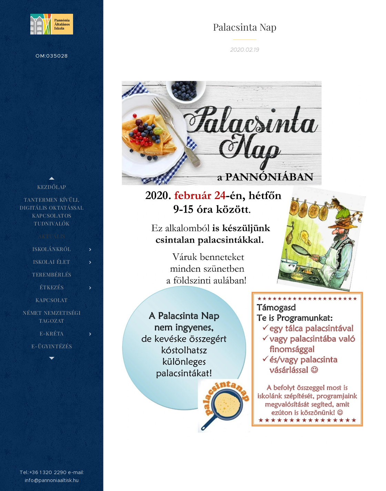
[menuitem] (51, 187)
